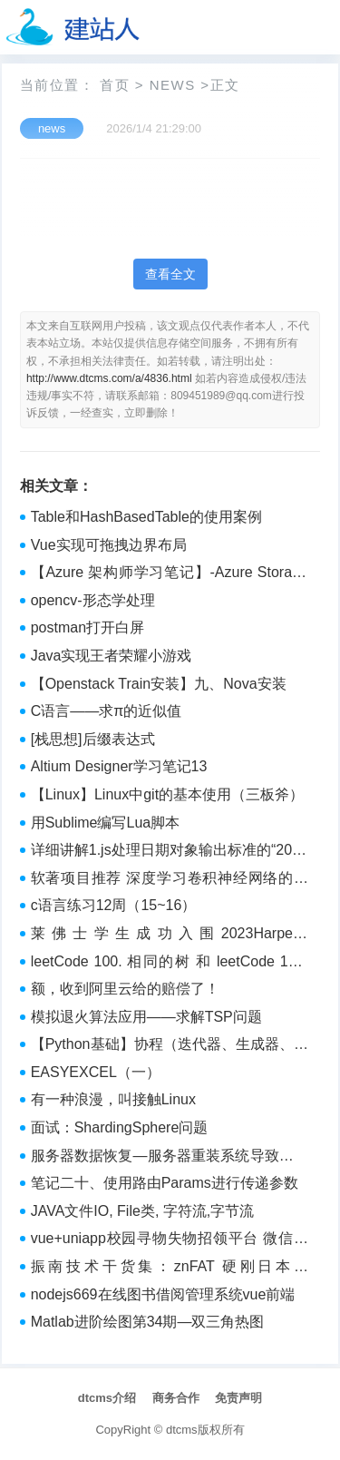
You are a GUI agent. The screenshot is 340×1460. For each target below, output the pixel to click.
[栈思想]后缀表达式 (93, 739)
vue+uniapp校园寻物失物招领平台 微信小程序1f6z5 (169, 1240)
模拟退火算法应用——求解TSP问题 (146, 1016)
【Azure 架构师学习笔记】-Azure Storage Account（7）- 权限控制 (169, 574)
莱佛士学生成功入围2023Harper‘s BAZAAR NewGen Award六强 (169, 936)
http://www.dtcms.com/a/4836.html (109, 378)
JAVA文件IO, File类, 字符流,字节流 (143, 1211)
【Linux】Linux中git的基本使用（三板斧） (167, 794)
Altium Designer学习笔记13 (119, 766)
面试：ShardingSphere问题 (120, 1127)
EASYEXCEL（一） (95, 1072)
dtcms (182, 1429)
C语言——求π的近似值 (106, 711)
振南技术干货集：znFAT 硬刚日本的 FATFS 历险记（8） (169, 1269)
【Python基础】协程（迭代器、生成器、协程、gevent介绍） (169, 1046)
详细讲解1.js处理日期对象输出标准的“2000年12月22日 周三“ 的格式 (169, 852)
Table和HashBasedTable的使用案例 (146, 516)
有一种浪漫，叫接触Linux (113, 1099)
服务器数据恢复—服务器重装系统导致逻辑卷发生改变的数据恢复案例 (169, 1158)
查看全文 (170, 274)
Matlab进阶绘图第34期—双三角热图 (148, 1321)
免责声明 (238, 1398)
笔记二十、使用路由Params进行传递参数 (164, 1183)
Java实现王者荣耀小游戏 (111, 655)
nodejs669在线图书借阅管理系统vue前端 (163, 1294)
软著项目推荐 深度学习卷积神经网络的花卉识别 (169, 880)
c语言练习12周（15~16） (114, 905)
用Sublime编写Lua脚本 (105, 822)
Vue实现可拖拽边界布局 (109, 545)
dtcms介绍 (107, 1398)
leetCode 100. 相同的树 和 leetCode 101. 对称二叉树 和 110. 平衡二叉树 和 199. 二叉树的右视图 (169, 964)
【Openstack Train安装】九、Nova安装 (159, 683)
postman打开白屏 (87, 627)
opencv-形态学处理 (93, 600)
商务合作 (175, 1398)
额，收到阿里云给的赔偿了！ (125, 988)
